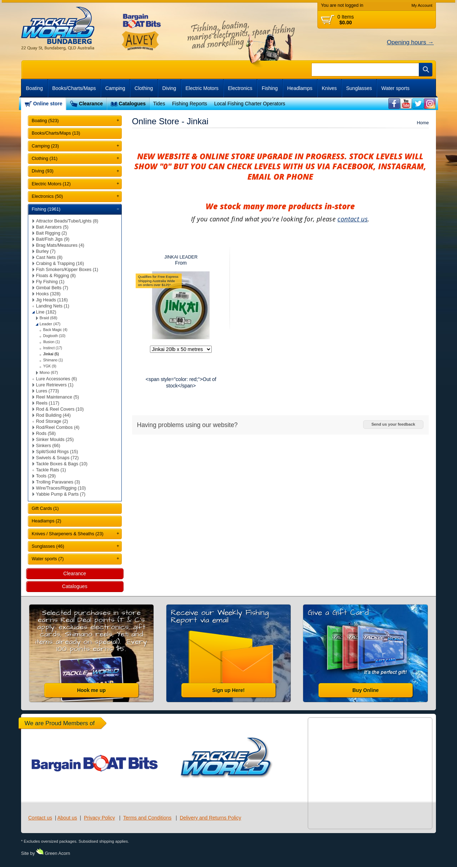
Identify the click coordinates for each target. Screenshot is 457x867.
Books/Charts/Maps (74, 88)
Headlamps (299, 88)
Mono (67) (49, 372)
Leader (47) (50, 324)
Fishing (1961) (46, 209)
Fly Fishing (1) (50, 281)
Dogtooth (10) (54, 336)
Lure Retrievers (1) (55, 384)
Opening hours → (410, 42)
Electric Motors (202, 88)
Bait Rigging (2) (51, 233)
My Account (421, 5)
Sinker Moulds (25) (55, 439)
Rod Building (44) (53, 415)
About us (67, 818)
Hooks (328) (48, 293)
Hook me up (91, 690)
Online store (47, 103)
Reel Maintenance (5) (57, 397)
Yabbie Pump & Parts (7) (60, 494)
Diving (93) (43, 171)
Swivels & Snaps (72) (57, 457)
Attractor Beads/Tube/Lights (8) (67, 221)
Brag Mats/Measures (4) (60, 245)
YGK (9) (49, 366)
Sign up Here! (228, 690)
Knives (329, 88)
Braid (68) (48, 318)
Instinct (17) (52, 348)
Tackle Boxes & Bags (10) (61, 463)
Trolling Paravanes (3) (58, 482)
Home (423, 122)
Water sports (395, 88)
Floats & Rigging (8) (56, 275)
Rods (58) (46, 433)
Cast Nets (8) (49, 257)
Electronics (240, 88)
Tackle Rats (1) (51, 469)
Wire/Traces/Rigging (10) (61, 488)
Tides (159, 103)
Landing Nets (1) (52, 306)
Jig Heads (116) (52, 299)
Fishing (270, 88)
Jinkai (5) (51, 354)
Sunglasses (359, 88)
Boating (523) (45, 120)
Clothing (144, 88)
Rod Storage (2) (52, 421)
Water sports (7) (48, 558)
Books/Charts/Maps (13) (56, 133)
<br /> (394, 103)
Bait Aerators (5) (52, 227)
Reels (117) (47, 403)
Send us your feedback (393, 424)
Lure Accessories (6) (56, 378)
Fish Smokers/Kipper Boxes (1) (67, 269)
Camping (115, 88)
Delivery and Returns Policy (210, 818)
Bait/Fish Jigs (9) (53, 239)
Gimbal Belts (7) (52, 287)
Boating (34, 88)
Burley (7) (46, 251)
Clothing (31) (44, 158)
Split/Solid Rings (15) (57, 451)
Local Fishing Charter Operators (249, 103)
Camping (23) (45, 146)
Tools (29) (46, 475)
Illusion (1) (51, 342)
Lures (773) (47, 391)
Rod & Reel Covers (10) (60, 409)
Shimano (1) (53, 360)
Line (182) (46, 312)
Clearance (91, 103)
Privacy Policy (99, 818)
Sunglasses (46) (48, 546)
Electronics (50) (47, 196)
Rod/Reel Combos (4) (58, 427)
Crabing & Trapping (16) (60, 263)
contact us (352, 219)
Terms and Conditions (147, 818)
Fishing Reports (189, 103)
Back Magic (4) (55, 330)
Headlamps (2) (46, 520)
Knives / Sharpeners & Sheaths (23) (68, 533)
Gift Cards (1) (45, 508)
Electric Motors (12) (51, 183)
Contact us (40, 818)
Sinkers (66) (48, 445)
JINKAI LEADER (180, 257)
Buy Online (365, 690)
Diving (169, 88)
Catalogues (132, 103)
